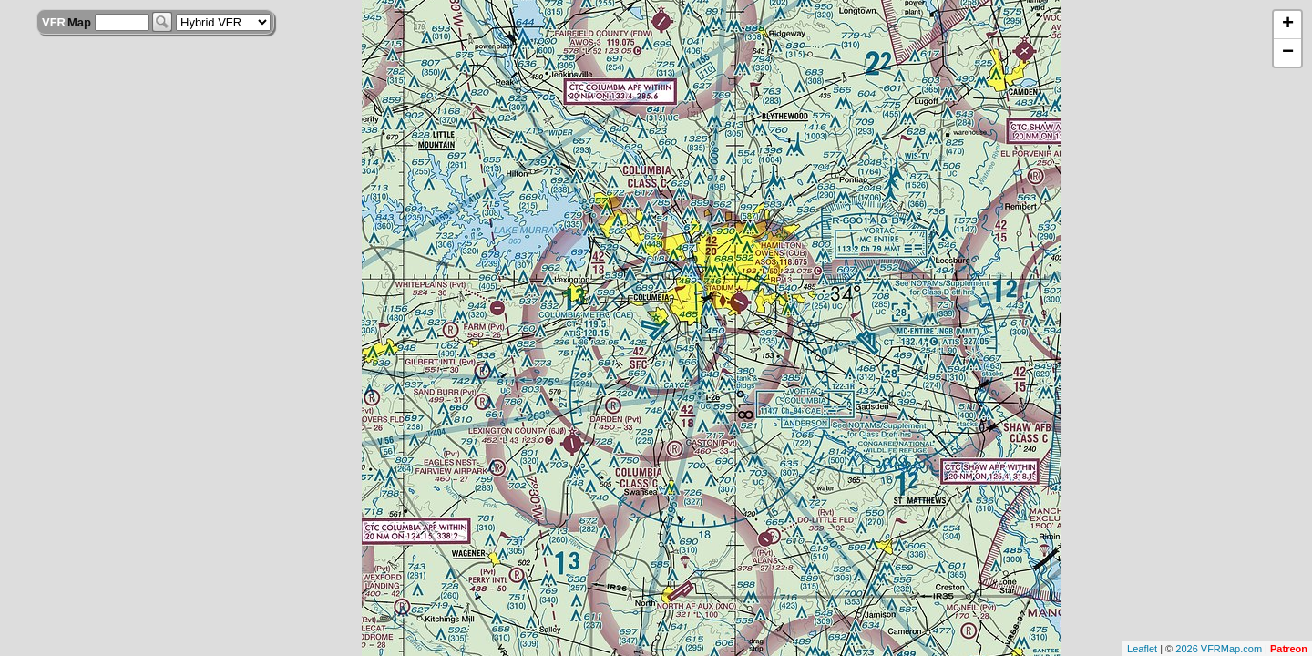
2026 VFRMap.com (1218, 648)
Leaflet (1142, 648)
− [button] (1288, 53)
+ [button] (1288, 24)
